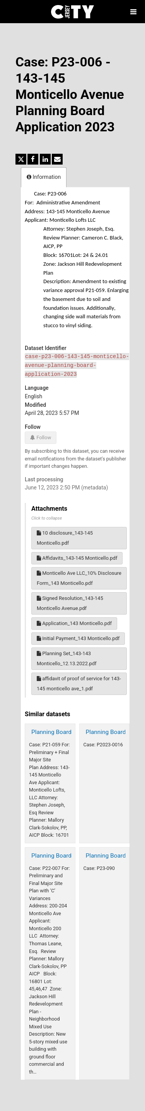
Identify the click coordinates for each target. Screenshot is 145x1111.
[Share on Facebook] (32, 159)
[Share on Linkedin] (45, 159)
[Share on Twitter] (20, 159)
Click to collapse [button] (46, 518)
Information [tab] (44, 177)
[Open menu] (133, 11)
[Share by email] (57, 159)
